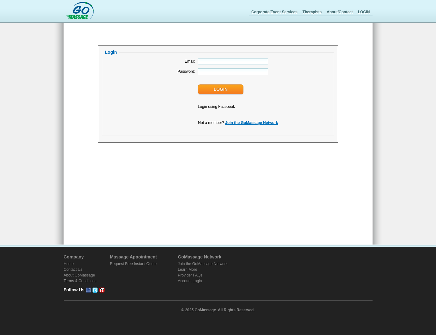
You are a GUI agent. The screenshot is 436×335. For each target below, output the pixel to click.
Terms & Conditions (80, 281)
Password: (186, 71)
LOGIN (364, 12)
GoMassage (80, 11)
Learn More (187, 269)
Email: (190, 61)
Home (69, 264)
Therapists (312, 12)
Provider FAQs (190, 275)
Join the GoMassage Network (251, 123)
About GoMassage (79, 275)
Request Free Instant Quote (133, 264)
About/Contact (340, 12)
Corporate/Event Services (274, 12)
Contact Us (73, 269)
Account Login (190, 281)
